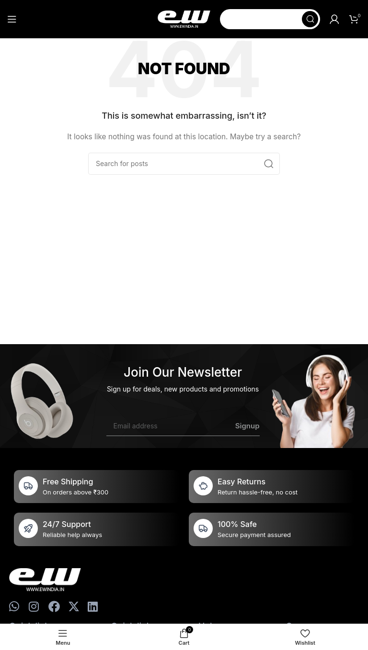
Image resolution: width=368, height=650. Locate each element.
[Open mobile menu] (12, 19)
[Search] (270, 19)
